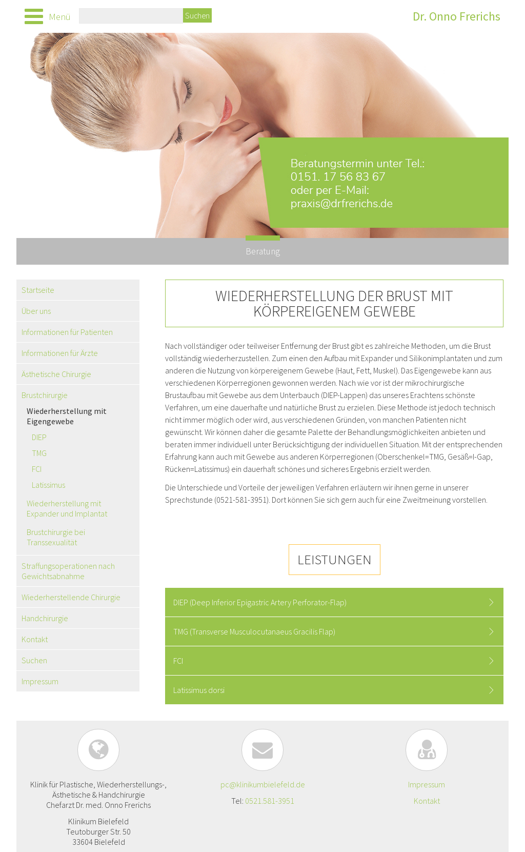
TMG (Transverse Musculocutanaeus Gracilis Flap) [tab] (254, 631)
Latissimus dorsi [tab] (199, 690)
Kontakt (427, 801)
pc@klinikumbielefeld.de (262, 784)
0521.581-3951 (269, 801)
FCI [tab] (178, 661)
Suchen (197, 15)
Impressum (426, 784)
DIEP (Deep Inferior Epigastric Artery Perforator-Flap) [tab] (260, 602)
